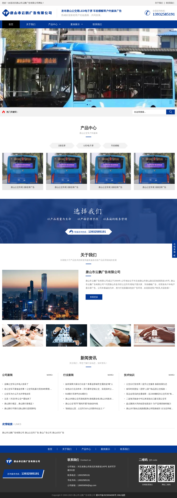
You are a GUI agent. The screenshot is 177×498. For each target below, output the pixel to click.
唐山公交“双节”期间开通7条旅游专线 (81, 403)
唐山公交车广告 (32, 432)
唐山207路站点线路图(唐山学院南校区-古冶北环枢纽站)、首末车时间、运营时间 (150, 408)
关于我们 (159, 3)
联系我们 (170, 3)
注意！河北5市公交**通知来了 (17, 399)
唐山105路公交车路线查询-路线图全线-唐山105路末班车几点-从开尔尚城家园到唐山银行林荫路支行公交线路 (89, 399)
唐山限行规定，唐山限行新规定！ (19, 403)
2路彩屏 (61, 145)
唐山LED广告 (58, 432)
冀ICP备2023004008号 (106, 495)
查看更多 (94, 297)
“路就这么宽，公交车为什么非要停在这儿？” (85, 408)
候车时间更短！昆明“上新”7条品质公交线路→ (146, 389)
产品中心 (53, 24)
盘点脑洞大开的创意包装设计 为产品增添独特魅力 (148, 403)
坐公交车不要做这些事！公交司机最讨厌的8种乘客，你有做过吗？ (28, 389)
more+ (50, 375)
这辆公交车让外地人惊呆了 (16, 384)
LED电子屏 (88, 145)
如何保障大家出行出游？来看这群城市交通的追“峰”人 (89, 384)
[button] (87, 104)
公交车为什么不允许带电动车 (17, 394)
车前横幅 (115, 145)
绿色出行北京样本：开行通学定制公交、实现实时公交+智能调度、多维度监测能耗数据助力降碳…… (89, 389)
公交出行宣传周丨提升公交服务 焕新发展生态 (146, 384)
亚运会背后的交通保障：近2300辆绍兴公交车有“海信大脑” (150, 394)
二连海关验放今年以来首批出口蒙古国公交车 (146, 399)
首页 (11, 24)
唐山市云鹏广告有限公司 (13, 432)
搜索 (170, 111)
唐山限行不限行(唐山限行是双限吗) (20, 408)
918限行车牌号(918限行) (76, 394)
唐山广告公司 (46, 432)
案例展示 (75, 24)
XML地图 (121, 495)
